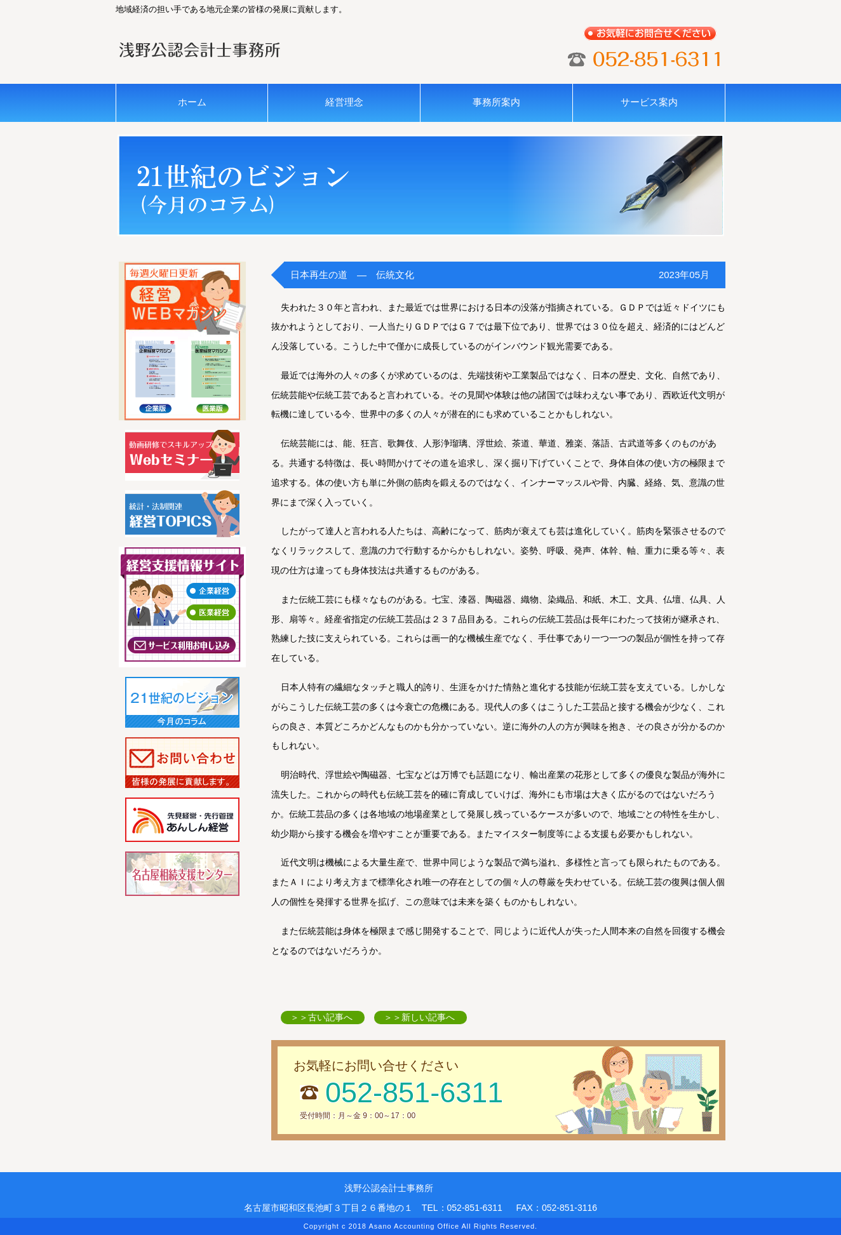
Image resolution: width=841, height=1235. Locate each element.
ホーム (192, 102)
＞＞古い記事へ (321, 1017)
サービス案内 (649, 102)
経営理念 (344, 102)
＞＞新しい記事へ (419, 1017)
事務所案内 (496, 102)
